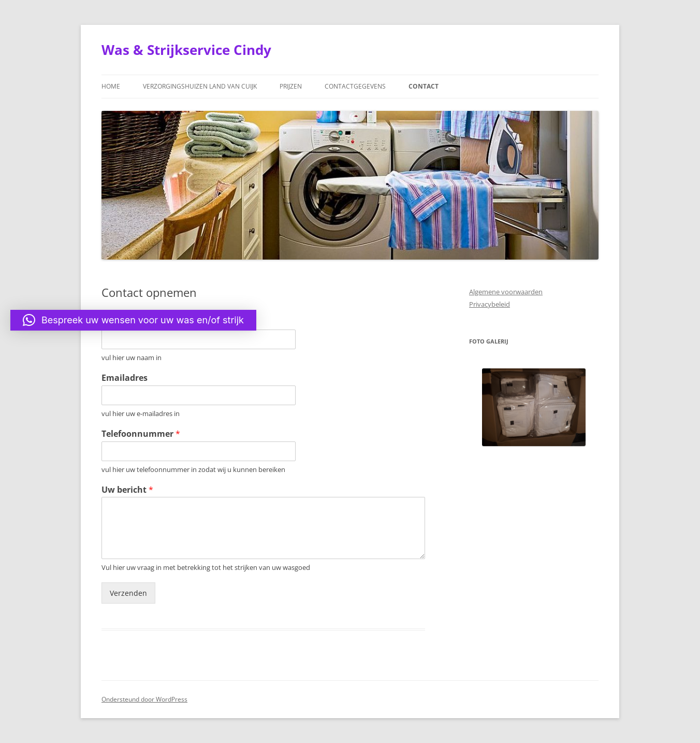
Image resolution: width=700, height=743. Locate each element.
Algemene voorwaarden (506, 291)
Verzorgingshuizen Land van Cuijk (200, 86)
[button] (133, 320)
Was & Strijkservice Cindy (186, 49)
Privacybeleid (489, 304)
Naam (117, 322)
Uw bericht (127, 489)
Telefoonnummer (140, 433)
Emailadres (124, 378)
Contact (424, 86)
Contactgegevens (355, 86)
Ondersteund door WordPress (144, 699)
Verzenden (128, 593)
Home (110, 86)
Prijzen (291, 86)
